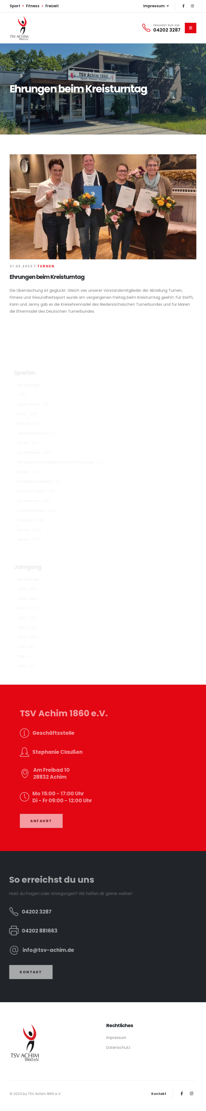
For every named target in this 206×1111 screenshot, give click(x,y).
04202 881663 (34, 930)
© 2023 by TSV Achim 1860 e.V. (35, 1093)
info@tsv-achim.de (42, 950)
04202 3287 (167, 30)
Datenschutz (118, 1047)
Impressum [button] (156, 6)
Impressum (116, 1037)
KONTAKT (25, 972)
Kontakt (158, 1093)
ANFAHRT (47, 821)
